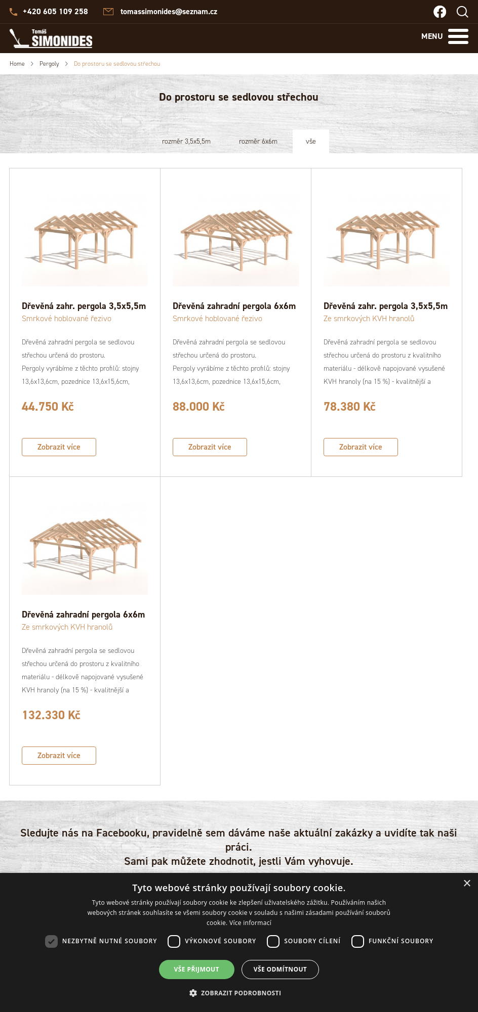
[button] (239, 993)
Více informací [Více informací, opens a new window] (250, 922)
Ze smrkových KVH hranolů (369, 318)
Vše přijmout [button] (196, 969)
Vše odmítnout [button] (280, 969)
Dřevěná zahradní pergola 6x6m (234, 306)
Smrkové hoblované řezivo (66, 318)
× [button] (466, 884)
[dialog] (239, 942)
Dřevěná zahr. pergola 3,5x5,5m (84, 306)
